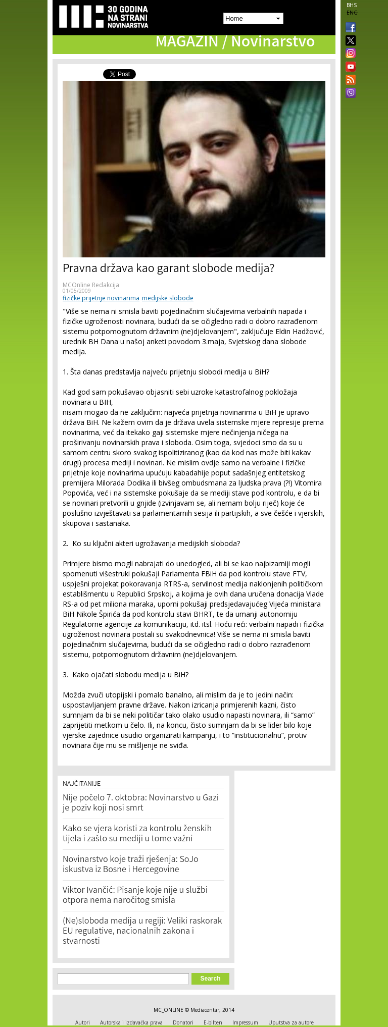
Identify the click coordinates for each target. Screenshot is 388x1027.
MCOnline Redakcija (91, 285)
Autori (82, 1022)
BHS (352, 5)
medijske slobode (167, 298)
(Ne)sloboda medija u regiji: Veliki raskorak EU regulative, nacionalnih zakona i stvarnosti (142, 931)
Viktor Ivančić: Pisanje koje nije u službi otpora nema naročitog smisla (135, 895)
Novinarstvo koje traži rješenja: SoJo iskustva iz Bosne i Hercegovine (131, 865)
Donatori (183, 1022)
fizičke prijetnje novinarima (101, 298)
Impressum (245, 1022)
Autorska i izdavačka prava (131, 1022)
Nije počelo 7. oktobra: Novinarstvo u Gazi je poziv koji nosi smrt (141, 803)
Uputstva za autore (291, 1022)
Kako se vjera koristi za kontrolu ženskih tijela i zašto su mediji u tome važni (137, 834)
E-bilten (213, 1022)
